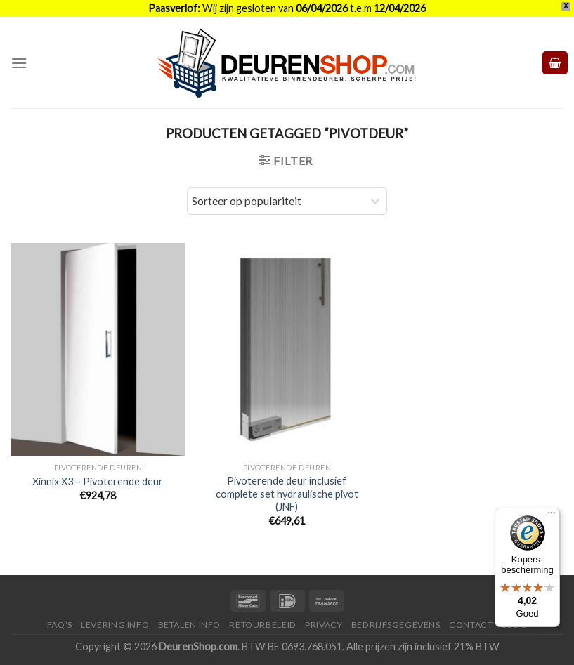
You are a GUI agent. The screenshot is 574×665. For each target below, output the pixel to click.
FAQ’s (59, 624)
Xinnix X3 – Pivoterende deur (97, 481)
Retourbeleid (262, 624)
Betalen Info (189, 624)
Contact (471, 624)
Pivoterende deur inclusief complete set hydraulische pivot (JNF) (287, 494)
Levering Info (115, 624)
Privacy (323, 624)
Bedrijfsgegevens (396, 624)
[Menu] (19, 63)
